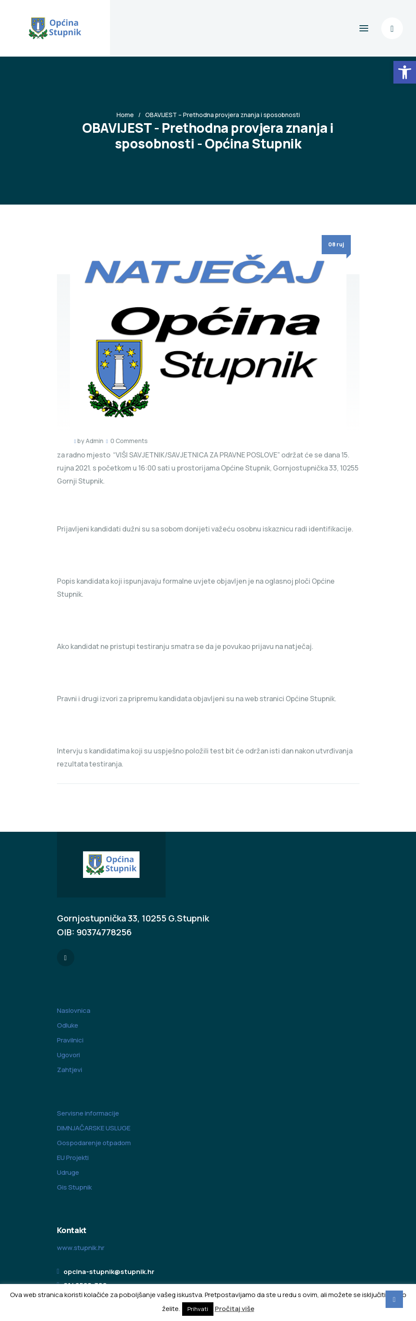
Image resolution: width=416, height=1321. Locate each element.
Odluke (67, 1025)
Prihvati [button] (197, 1309)
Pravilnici (70, 1040)
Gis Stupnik (74, 1187)
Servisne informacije (88, 1113)
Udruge (68, 1172)
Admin (94, 441)
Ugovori (68, 1054)
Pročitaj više (234, 1308)
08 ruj (336, 244)
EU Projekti (73, 1157)
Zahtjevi (69, 1069)
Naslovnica (73, 1010)
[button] (404, 72)
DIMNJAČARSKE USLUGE (93, 1128)
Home (125, 115)
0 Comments (129, 441)
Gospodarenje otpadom (94, 1142)
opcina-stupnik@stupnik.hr (108, 1271)
